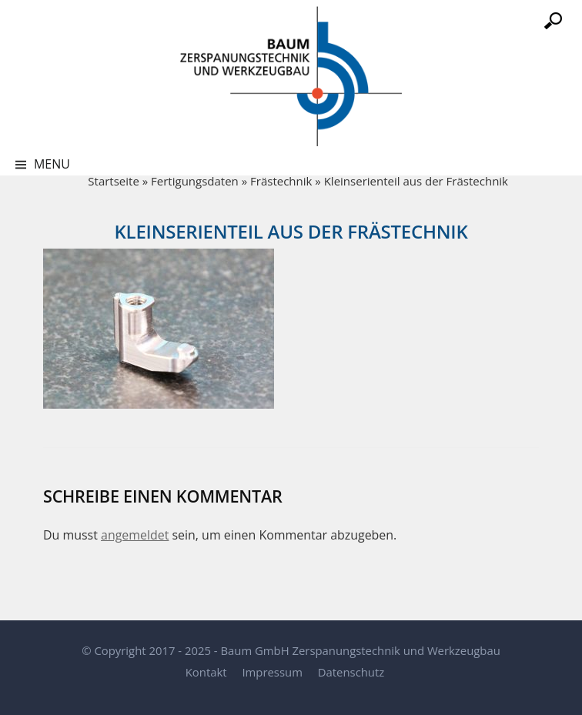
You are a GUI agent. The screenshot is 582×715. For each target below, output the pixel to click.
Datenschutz (351, 672)
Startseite (113, 181)
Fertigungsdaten (195, 181)
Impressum (272, 672)
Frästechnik (281, 181)
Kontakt (206, 672)
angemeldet (135, 534)
